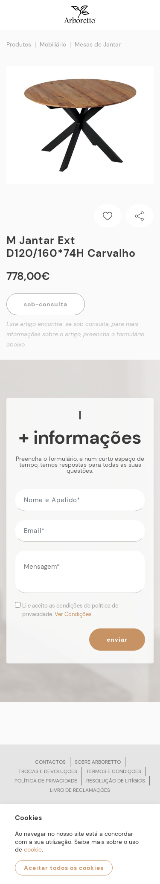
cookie (33, 849)
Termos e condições (113, 771)
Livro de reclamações (80, 790)
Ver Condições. (74, 614)
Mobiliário (53, 44)
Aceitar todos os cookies (64, 868)
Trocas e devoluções (47, 771)
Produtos (18, 44)
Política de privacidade (46, 780)
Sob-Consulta (45, 304)
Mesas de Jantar (98, 44)
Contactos (50, 762)
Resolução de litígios (115, 780)
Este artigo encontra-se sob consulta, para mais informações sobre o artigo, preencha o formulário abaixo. (75, 334)
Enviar (117, 639)
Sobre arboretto (98, 762)
